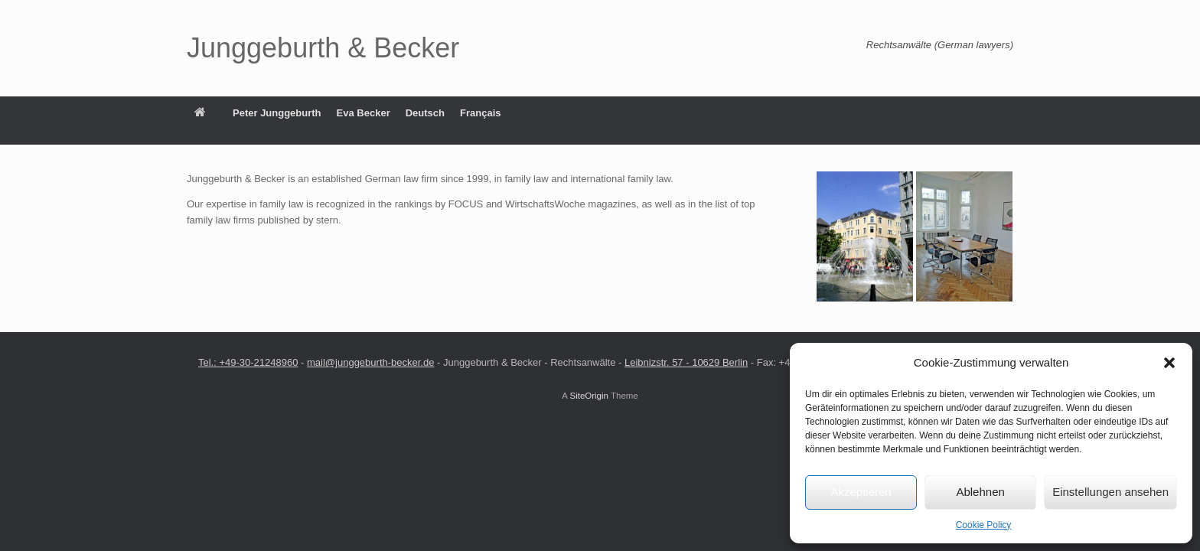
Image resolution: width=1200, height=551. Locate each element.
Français (480, 113)
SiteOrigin (588, 395)
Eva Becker (363, 113)
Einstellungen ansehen (1110, 491)
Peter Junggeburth (277, 113)
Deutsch (425, 113)
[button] (1169, 362)
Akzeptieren (860, 491)
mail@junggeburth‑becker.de (370, 362)
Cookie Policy (984, 525)
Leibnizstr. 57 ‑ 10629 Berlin (686, 362)
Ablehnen (980, 491)
